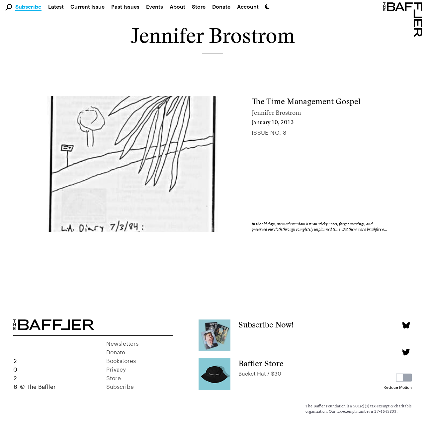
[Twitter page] (406, 352)
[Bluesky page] (406, 325)
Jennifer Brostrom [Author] (276, 112)
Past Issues (125, 6)
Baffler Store (261, 363)
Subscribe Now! (266, 324)
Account (248, 6)
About (177, 6)
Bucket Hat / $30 (259, 373)
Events (154, 6)
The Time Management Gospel (306, 101)
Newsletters (122, 342)
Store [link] (199, 6)
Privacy (116, 368)
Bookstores (121, 360)
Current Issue (87, 6)
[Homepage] (404, 19)
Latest (56, 6)
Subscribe (28, 7)
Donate (221, 6)
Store (113, 377)
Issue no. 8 (269, 131)
